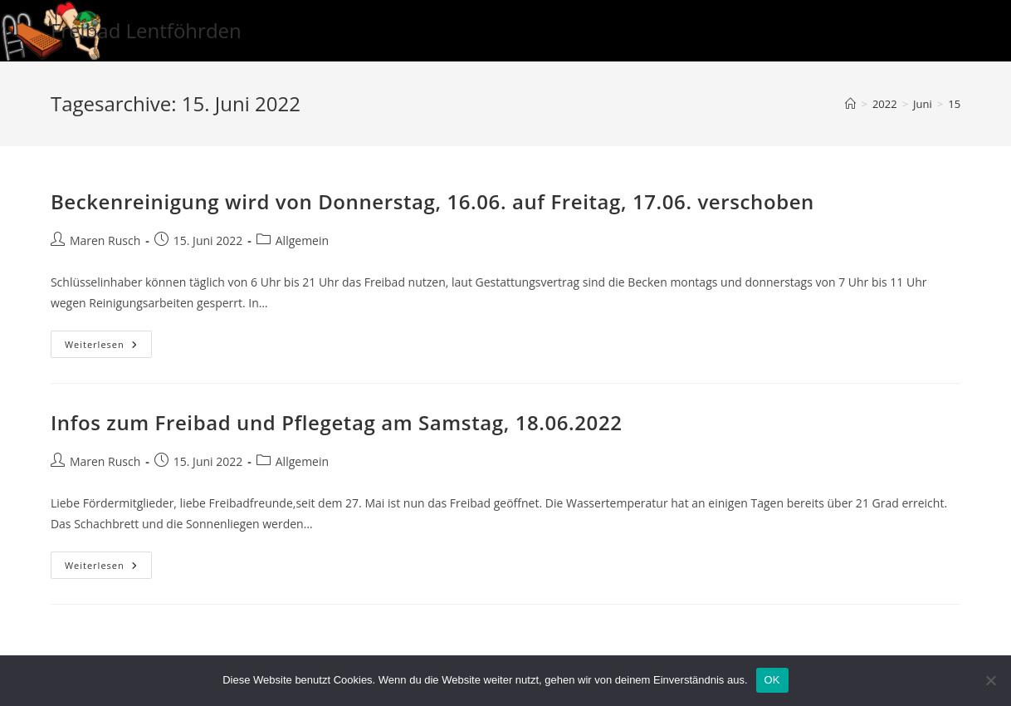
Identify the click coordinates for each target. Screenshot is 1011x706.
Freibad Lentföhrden (146, 30)
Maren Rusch (105, 240)
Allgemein (302, 240)
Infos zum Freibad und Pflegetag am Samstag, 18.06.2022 (337, 422)
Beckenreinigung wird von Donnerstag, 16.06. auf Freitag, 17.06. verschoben (432, 201)
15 (954, 103)
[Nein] (990, 680)
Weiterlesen (108, 347)
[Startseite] (850, 103)
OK (772, 680)
